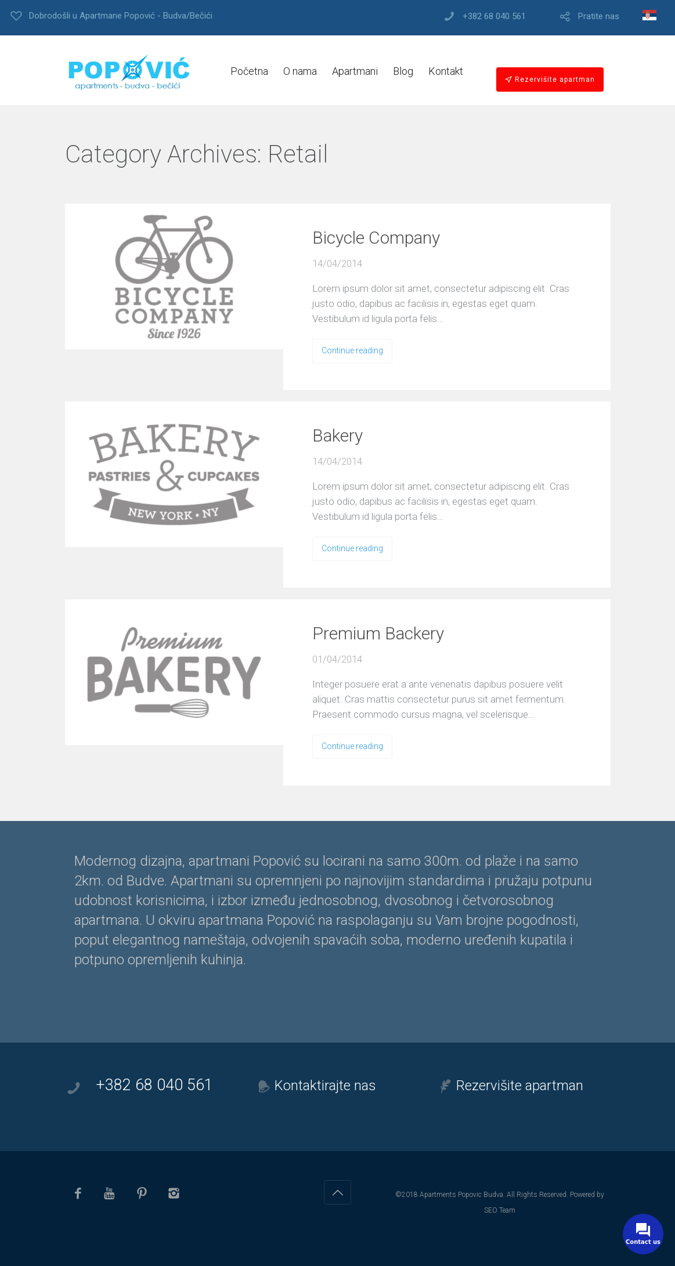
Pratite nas (598, 16)
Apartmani (355, 71)
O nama (300, 71)
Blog (403, 71)
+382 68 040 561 (494, 16)
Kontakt (445, 71)
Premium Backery (378, 633)
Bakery (337, 435)
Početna (249, 71)
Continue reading (352, 350)
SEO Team (499, 1210)
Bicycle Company (376, 237)
